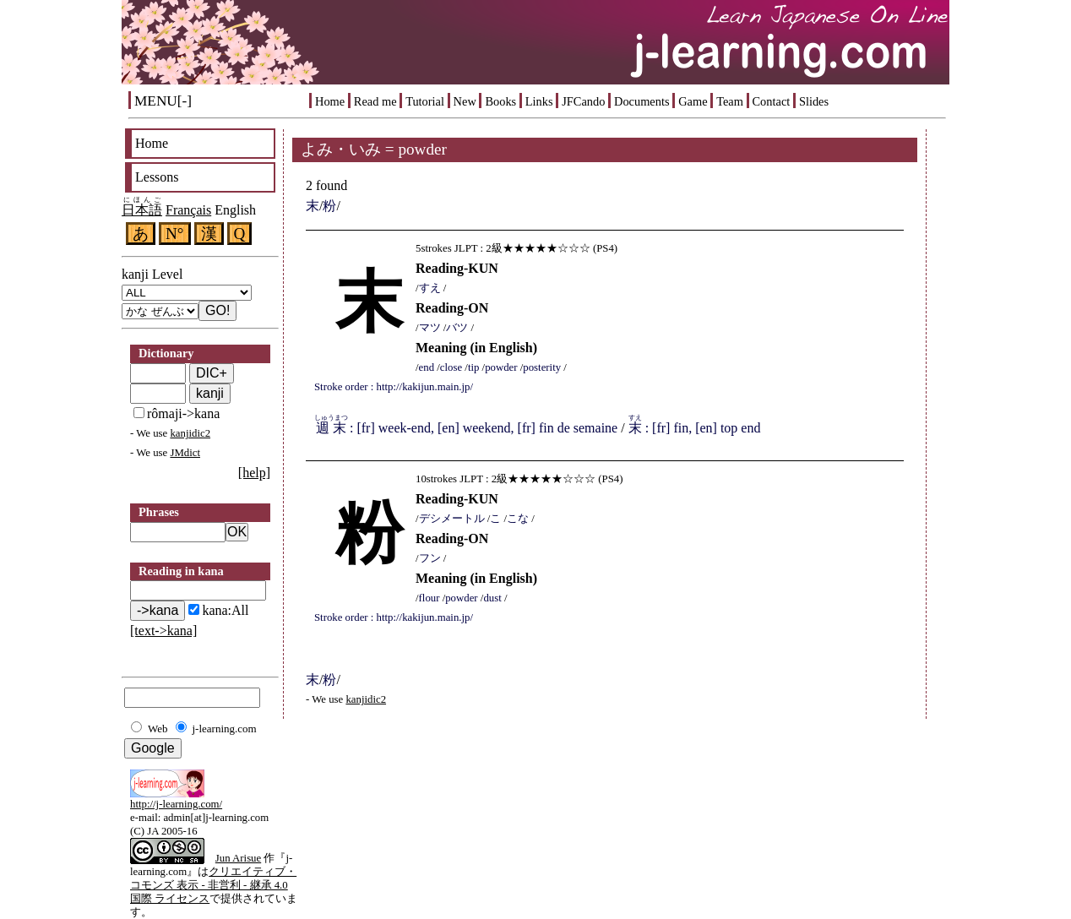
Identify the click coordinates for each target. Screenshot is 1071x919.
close (451, 367)
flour (429, 598)
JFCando (583, 101)
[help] (254, 472)
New (465, 101)
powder (501, 367)
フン (430, 558)
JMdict (185, 453)
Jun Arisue (238, 858)
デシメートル (452, 519)
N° (175, 233)
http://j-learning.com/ (176, 804)
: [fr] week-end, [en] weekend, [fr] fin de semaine (465, 428)
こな (518, 519)
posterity (542, 367)
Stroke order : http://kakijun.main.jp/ (393, 387)
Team (729, 101)
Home (330, 101)
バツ (457, 328)
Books (500, 101)
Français (188, 210)
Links (539, 101)
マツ (430, 328)
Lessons (157, 177)
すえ (430, 288)
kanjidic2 (190, 433)
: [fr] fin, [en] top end (694, 428)
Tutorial (424, 101)
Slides (814, 101)
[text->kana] (163, 630)
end (426, 367)
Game (692, 101)
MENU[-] (163, 101)
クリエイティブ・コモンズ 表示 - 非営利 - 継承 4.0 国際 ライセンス (213, 885)
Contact (772, 101)
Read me (375, 101)
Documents (642, 101)
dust (492, 598)
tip (474, 367)
